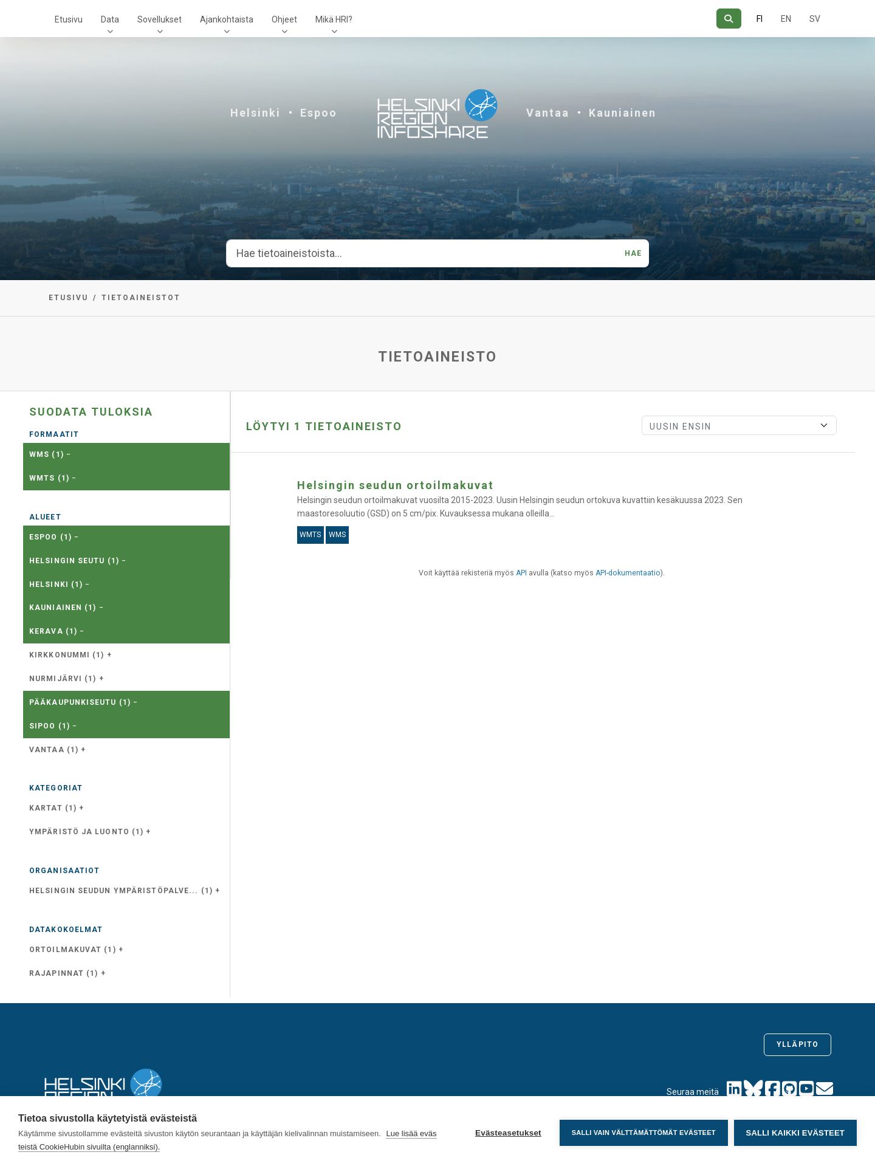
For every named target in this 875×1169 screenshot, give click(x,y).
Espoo (318, 112)
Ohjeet (284, 19)
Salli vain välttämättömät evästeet (644, 1132)
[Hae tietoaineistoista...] (422, 253)
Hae (633, 253)
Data (110, 19)
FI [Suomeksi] (760, 19)
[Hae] (728, 19)
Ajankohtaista (226, 19)
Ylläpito (797, 1044)
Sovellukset (159, 19)
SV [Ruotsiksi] (814, 19)
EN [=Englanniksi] (786, 19)
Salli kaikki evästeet (795, 1132)
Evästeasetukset (508, 1132)
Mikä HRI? (333, 19)
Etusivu (69, 19)
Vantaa (547, 112)
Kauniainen (622, 112)
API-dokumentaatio (628, 573)
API (521, 573)
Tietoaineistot (140, 297)
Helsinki (255, 112)
